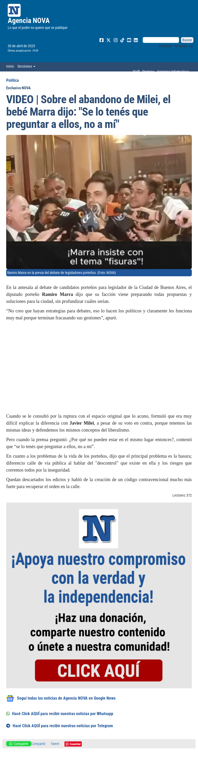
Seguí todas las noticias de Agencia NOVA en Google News (61, 698)
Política (12, 80)
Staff (136, 71)
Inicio (10, 66)
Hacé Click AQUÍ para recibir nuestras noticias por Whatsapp (59, 713)
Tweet (55, 744)
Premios (148, 71)
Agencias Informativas (173, 71)
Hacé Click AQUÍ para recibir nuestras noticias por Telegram (59, 725)
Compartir (18, 744)
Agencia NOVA (29, 20)
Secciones (26, 66)
